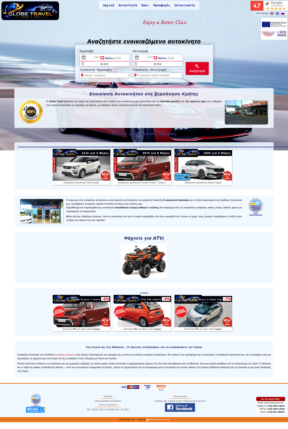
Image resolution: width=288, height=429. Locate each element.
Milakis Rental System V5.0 (158, 420)
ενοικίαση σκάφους (65, 354)
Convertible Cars (112, 409)
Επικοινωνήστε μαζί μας (195, 401)
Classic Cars (97, 409)
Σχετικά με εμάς (175, 401)
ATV (88, 409)
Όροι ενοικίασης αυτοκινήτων (108, 401)
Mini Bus (125, 409)
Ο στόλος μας (160, 401)
